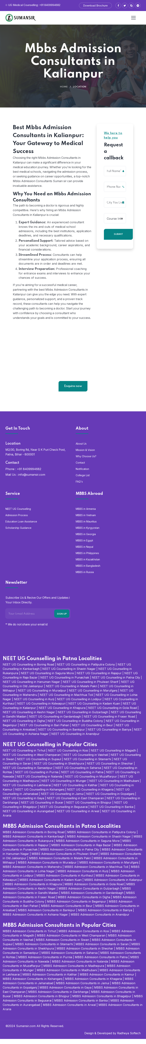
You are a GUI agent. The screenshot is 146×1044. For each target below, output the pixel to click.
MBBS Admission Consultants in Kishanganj (32, 984)
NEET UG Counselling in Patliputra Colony (86, 669)
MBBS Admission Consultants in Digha (84, 902)
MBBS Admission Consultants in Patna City (69, 854)
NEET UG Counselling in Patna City (116, 682)
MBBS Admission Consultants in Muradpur (47, 867)
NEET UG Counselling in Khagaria (90, 794)
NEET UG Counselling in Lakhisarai (27, 790)
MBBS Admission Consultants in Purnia (45, 962)
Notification (82, 473)
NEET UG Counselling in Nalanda (39, 781)
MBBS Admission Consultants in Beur (67, 911)
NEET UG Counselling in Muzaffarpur (91, 781)
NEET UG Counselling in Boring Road (28, 669)
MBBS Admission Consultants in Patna (101, 962)
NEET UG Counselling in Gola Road (112, 713)
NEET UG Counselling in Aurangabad (28, 816)
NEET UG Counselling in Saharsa (78, 773)
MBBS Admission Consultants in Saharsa (69, 958)
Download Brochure (95, 5)
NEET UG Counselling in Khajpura (62, 713)
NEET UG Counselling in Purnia (36, 777)
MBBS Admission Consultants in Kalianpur (113, 885)
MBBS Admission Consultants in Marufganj (108, 867)
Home (64, 87)
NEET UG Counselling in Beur (92, 730)
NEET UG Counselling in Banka (111, 812)
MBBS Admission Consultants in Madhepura (73, 971)
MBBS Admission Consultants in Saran (102, 949)
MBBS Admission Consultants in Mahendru (32, 872)
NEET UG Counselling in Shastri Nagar (69, 674)
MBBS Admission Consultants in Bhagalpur (101, 1001)
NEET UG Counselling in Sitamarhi (87, 764)
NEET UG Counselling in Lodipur (79, 704)
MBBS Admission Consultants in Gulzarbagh (89, 893)
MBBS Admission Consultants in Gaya (65, 992)
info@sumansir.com (31, 479)
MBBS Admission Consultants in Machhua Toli (96, 872)
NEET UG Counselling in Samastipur (28, 773)
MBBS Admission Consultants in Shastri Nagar (99, 841)
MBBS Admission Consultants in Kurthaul (64, 880)
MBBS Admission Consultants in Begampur (76, 906)
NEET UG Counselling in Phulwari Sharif (90, 687)
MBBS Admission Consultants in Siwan (62, 945)
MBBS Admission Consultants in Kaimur (107, 979)
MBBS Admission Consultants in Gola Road (94, 889)
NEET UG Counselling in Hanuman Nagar (31, 687)
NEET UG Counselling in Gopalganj (110, 799)
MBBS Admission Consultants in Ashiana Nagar (35, 919)
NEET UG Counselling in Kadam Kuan (94, 708)
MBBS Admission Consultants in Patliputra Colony (101, 837)
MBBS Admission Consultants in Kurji (82, 876)
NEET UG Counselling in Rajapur (99, 678)
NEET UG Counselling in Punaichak (64, 682)
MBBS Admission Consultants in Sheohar (85, 953)
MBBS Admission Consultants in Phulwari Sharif (65, 859)
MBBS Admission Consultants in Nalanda (80, 966)
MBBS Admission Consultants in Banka (81, 1005)
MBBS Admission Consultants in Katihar (49, 979)
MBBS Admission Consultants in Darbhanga (58, 997)
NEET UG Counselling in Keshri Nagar (29, 717)
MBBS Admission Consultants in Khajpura (33, 889)
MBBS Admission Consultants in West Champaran (71, 940)
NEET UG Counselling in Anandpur (75, 739)
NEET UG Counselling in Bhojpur (88, 807)
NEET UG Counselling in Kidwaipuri (41, 708)
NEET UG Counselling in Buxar (42, 807)
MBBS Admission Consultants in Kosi (84, 936)
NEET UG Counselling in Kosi (68, 755)
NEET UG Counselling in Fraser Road (109, 721)
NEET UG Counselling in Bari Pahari (44, 730)
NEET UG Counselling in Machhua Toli (66, 700)
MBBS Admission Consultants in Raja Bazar (81, 850)
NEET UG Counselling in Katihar (75, 790)
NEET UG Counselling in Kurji (34, 704)
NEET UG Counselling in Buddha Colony (75, 726)
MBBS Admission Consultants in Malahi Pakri (60, 863)
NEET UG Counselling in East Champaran (75, 803)
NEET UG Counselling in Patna (82, 777)
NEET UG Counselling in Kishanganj (39, 794)
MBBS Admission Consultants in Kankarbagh (33, 841)
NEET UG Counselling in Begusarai (64, 812)
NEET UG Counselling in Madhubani (114, 786)
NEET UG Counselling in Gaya (23, 803)
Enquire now (73, 391)
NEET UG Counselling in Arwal (78, 816)
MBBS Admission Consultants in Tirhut (29, 936)
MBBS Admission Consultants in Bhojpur (42, 1001)
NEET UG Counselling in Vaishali (85, 760)
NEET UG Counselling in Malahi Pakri (71, 691)
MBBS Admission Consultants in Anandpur (100, 919)
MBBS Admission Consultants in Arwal (69, 1010)
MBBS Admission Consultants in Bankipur (46, 915)
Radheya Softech (129, 1038)
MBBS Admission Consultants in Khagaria (93, 984)
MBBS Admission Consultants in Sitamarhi (44, 949)
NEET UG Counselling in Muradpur (42, 695)
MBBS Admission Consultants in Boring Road (34, 837)
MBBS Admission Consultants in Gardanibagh (92, 898)
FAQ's (79, 486)
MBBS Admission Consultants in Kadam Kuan (51, 885)
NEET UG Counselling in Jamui (62, 799)
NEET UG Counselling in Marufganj (93, 695)
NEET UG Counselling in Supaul (39, 764)
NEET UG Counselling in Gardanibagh (55, 721)
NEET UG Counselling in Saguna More (47, 678)
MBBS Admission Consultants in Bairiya (105, 915)
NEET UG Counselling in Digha (24, 726)
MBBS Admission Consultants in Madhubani (67, 975)
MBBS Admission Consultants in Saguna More (88, 846)
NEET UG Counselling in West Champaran (32, 760)
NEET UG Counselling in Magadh (113, 755)
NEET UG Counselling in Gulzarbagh (83, 717)
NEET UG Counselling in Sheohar (110, 768)
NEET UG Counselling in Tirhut (24, 755)
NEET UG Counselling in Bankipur (61, 734)
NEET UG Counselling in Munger (64, 786)
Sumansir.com (26, 1031)
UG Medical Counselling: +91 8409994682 (34, 5)
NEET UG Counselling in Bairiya (109, 734)
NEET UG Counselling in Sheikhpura (59, 768)
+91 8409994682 (29, 474)
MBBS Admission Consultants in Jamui (82, 988)
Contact (80, 467)
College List (83, 480)
